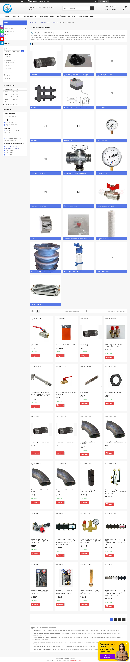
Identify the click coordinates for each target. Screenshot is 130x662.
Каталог (34, 22)
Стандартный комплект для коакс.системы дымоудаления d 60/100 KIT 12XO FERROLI (41, 394)
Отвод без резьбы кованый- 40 (115, 442)
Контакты (71, 16)
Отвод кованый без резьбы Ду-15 (40, 490)
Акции (92, 16)
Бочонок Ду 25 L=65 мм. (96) (40, 442)
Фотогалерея (83, 16)
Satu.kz (73, 658)
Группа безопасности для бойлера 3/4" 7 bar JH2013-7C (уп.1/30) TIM (40, 540)
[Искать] (92, 8)
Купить (36, 356)
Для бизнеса (61, 16)
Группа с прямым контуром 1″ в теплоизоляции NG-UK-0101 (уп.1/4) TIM (41, 591)
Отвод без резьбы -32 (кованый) (87, 442)
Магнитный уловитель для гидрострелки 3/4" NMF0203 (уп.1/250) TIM (89, 591)
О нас (5, 38)
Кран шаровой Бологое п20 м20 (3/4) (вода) (66, 393)
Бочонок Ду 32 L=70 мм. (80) (65, 442)
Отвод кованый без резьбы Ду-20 (65, 490)
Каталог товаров (30, 16)
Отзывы (6, 35)
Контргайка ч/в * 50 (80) (113, 392)
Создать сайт (41, 1)
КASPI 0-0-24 (17, 16)
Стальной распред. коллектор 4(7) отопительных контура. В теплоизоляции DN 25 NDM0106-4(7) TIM (115, 592)
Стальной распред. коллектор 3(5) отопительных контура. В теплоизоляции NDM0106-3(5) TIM (115, 541)
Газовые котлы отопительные (48, 22)
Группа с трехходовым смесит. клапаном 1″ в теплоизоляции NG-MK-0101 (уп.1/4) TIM (65, 591)
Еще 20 (7, 78)
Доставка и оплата (47, 16)
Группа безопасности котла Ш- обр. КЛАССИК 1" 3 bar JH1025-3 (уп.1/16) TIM (90, 540)
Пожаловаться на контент (76, 660)
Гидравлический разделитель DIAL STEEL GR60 (90, 490)
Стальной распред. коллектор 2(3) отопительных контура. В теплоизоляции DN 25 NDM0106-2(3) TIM (65, 541)
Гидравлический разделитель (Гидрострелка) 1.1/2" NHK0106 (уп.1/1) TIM (115, 491)
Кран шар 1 (34, 344)
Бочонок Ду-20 (85, 344)
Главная (7, 16)
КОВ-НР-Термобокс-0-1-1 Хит (65, 344)
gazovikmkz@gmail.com (12, 148)
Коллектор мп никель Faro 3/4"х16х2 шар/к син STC (113, 345)
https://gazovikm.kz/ (11, 146)
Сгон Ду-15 (84, 392)
